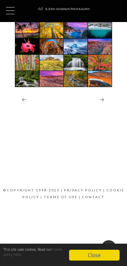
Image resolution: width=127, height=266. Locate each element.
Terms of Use (61, 197)
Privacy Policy (83, 190)
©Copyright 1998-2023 (31, 190)
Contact (93, 197)
